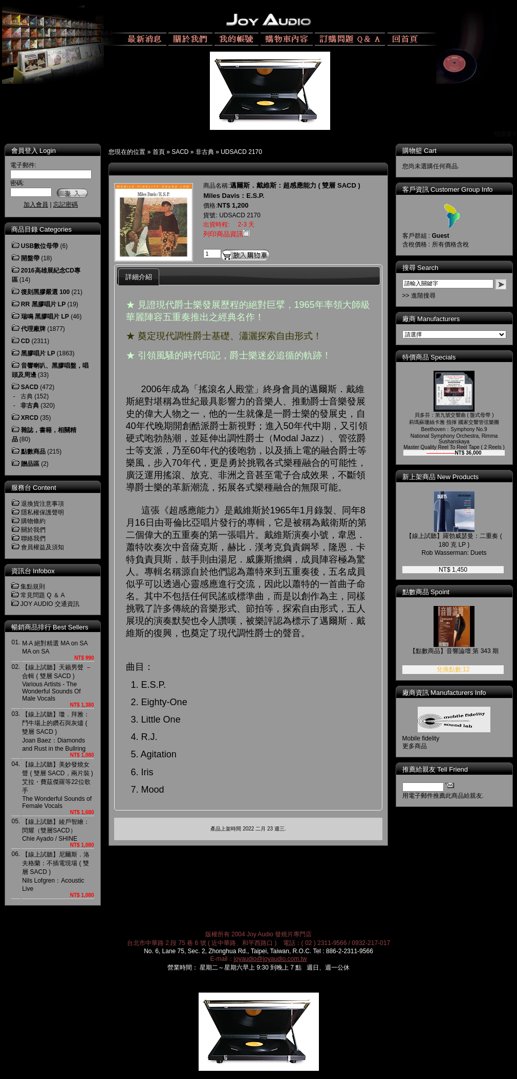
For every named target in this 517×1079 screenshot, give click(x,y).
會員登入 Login (33, 150)
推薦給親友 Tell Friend (435, 769)
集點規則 (32, 586)
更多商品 (414, 746)
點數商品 (33, 451)
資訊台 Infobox (33, 571)
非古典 (205, 151)
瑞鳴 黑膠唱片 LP (45, 316)
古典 (26, 396)
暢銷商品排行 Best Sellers (50, 627)
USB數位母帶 (39, 246)
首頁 (159, 151)
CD (25, 341)
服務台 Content (33, 487)
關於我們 (33, 529)
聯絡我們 (33, 538)
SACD (179, 151)
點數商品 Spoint (425, 592)
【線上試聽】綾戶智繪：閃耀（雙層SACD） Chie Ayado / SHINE (56, 830)
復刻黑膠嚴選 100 (45, 292)
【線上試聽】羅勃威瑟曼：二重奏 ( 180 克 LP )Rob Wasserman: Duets (454, 544)
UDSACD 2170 (241, 151)
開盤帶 (30, 258)
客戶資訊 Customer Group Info (447, 189)
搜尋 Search (420, 268)
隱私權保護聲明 (42, 512)
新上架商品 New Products (440, 477)
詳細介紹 (138, 277)
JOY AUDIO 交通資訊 (49, 604)
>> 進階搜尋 (419, 295)
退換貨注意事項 (42, 503)
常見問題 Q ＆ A (42, 595)
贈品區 (30, 463)
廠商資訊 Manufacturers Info (444, 692)
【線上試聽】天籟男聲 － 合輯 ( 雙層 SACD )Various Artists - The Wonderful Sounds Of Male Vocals (56, 683)
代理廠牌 (33, 328)
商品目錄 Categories (41, 229)
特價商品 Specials (429, 357)
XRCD (29, 417)
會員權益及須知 (42, 547)
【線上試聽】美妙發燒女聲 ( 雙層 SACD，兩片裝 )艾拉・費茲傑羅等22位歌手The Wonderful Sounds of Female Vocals (57, 785)
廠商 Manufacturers (431, 319)
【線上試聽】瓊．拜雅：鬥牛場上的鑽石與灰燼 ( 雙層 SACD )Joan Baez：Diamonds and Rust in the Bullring (56, 731)
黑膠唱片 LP (38, 353)
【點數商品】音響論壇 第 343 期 (454, 651)
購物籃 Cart (419, 150)
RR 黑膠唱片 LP (43, 304)
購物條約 (33, 521)
